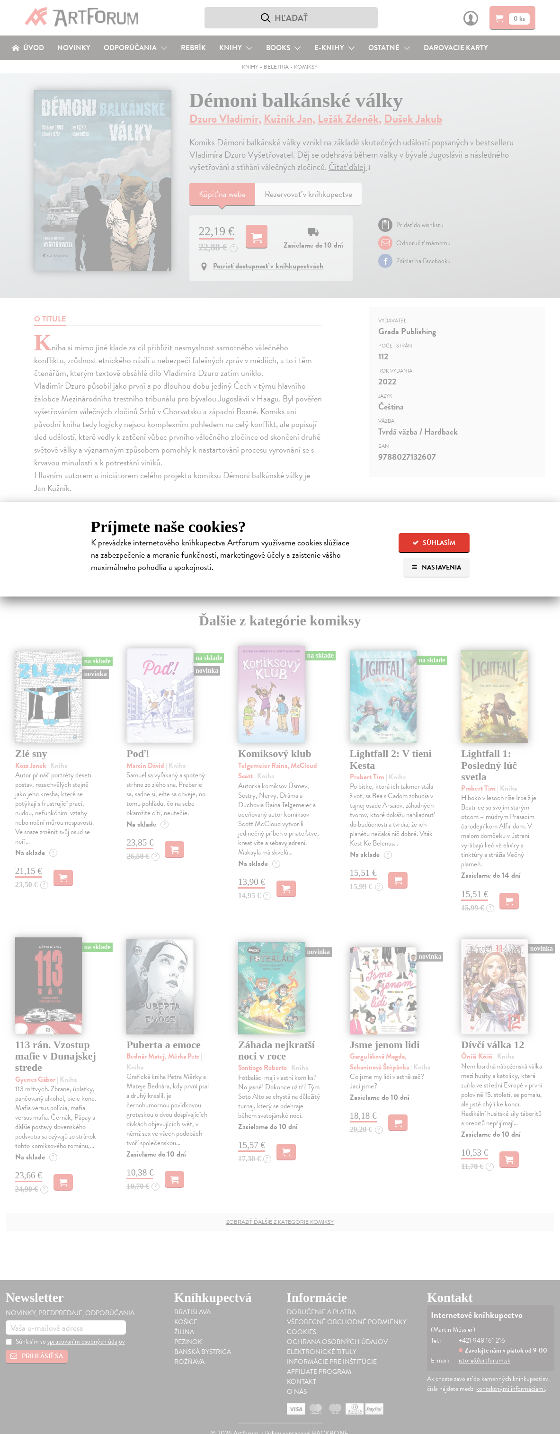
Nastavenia (436, 567)
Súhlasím (433, 543)
